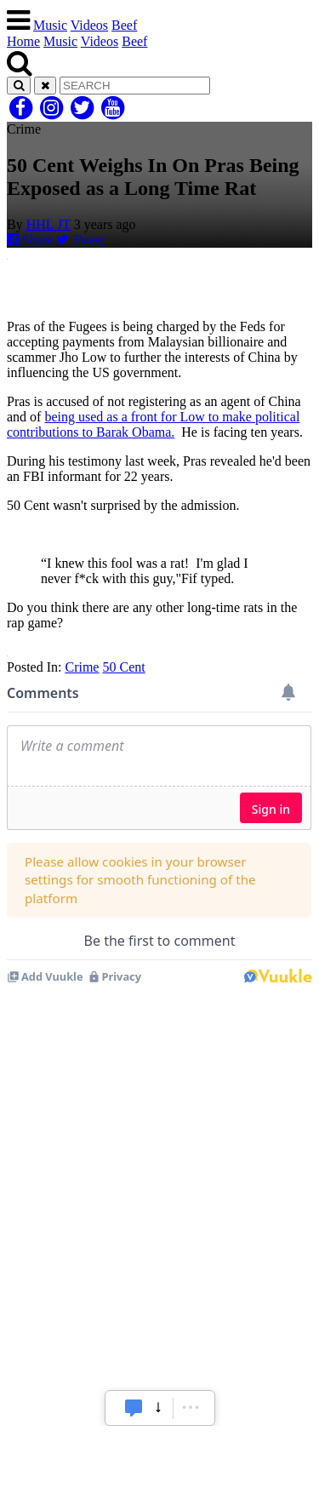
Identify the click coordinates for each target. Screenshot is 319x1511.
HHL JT (48, 224)
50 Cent (123, 667)
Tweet (80, 239)
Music (50, 25)
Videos (89, 25)
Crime (82, 667)
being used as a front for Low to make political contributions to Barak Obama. (153, 424)
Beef (124, 25)
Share (30, 239)
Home (23, 41)
